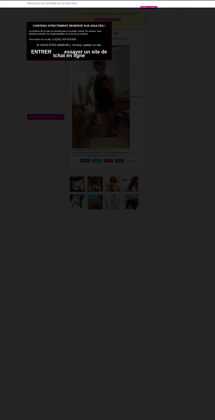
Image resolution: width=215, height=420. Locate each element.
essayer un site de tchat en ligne (80, 53)
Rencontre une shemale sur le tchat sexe (52, 3)
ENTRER (41, 52)
